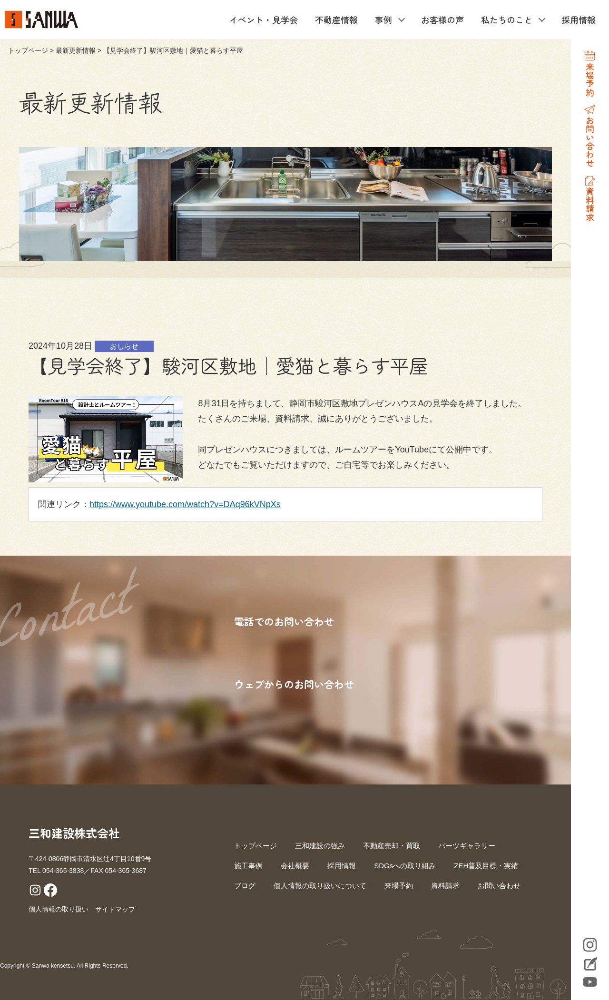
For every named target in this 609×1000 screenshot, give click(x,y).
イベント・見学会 (263, 19)
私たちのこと (506, 19)
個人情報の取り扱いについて (320, 886)
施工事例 (248, 866)
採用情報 (578, 19)
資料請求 (445, 886)
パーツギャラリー (466, 846)
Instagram (590, 944)
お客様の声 (442, 19)
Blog (590, 964)
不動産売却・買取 (391, 846)
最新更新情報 (76, 50)
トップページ (28, 50)
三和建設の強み (320, 846)
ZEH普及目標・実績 (486, 866)
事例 (383, 19)
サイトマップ (115, 909)
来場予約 (398, 886)
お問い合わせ (499, 886)
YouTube (590, 981)
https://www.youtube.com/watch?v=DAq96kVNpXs (185, 504)
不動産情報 (336, 19)
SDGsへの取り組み (405, 866)
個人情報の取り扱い (58, 909)
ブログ (244, 886)
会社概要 (295, 866)
